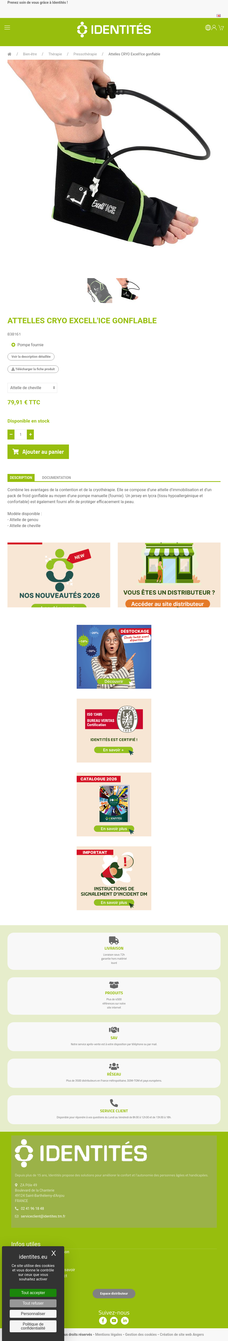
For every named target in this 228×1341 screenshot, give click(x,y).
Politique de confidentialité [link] (33, 1326)
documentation (56, 478)
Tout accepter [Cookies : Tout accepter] (33, 1293)
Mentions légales (108, 1335)
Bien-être (30, 54)
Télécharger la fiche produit (33, 369)
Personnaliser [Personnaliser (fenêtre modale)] (33, 1314)
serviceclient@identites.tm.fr (43, 1216)
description (21, 478)
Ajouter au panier (38, 451)
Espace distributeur (114, 1293)
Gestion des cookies (141, 1335)
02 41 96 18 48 (32, 1209)
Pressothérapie (85, 54)
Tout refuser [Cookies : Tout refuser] (33, 1303)
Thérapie (55, 54)
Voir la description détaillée (31, 356)
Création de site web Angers (182, 1335)
